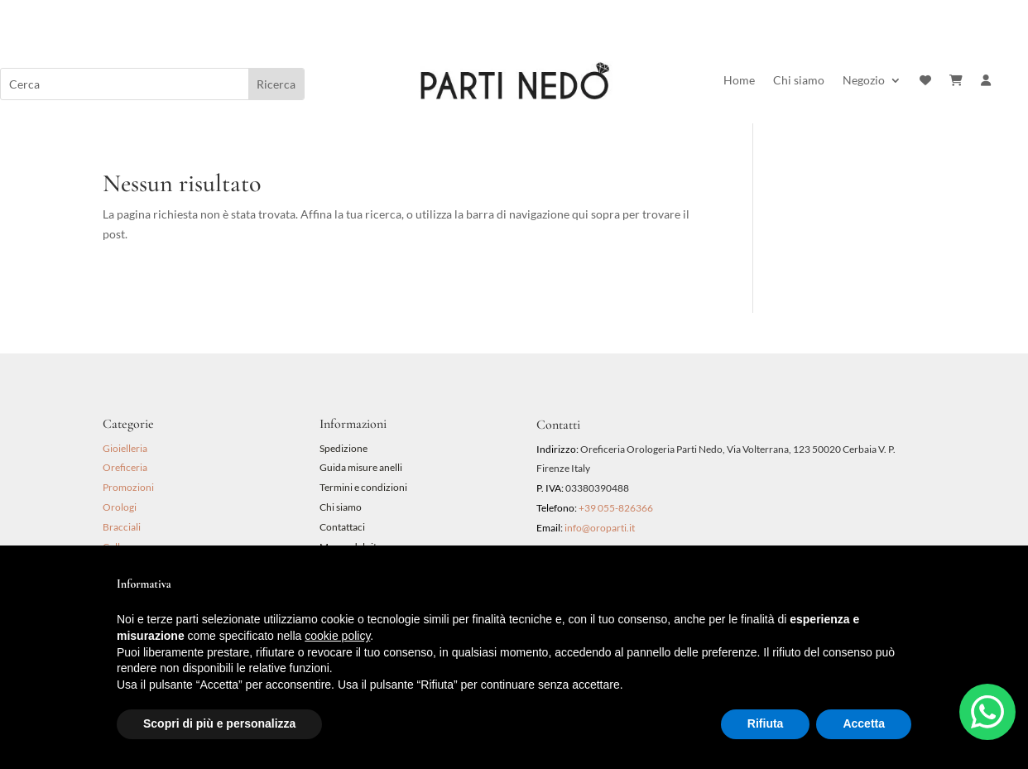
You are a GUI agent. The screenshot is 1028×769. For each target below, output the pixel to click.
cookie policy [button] (337, 635)
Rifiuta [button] (765, 723)
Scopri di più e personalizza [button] (219, 723)
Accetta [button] (864, 723)
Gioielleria (125, 448)
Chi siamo (798, 80)
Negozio (864, 80)
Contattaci (342, 527)
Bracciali (122, 527)
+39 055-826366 (616, 508)
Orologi (120, 507)
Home (739, 80)
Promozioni (128, 487)
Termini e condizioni (364, 487)
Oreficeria (125, 467)
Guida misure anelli (360, 467)
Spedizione (343, 448)
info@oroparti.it (599, 527)
